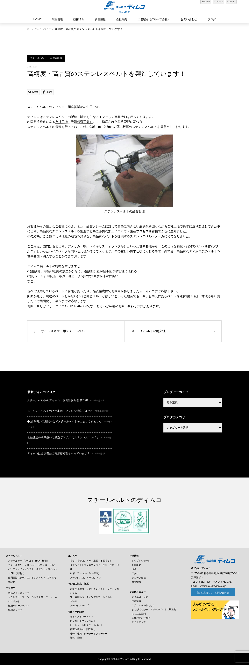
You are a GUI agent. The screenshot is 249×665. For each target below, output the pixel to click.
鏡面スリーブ (15, 609)
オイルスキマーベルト (81, 616)
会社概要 (136, 565)
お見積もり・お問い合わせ (212, 592)
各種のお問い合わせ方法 (126, 306)
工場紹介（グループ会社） (154, 19)
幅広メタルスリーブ (18, 593)
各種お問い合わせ (141, 617)
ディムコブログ (43, 29)
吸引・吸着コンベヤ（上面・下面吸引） (91, 560)
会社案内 (121, 19)
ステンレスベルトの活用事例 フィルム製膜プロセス (60, 410)
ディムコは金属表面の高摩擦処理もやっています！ (58, 453)
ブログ (212, 19)
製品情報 (57, 19)
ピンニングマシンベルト (83, 621)
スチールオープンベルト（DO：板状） (28, 560)
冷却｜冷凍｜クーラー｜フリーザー (88, 633)
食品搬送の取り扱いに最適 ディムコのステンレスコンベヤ (63, 437)
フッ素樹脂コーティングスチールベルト (91, 597)
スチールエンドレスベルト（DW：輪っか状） (32, 565)
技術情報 (78, 19)
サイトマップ (139, 622)
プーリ (73, 601)
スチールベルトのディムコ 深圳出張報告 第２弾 (57, 400)
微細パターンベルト (18, 605)
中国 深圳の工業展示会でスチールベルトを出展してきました (64, 421)
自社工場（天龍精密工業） (74, 121)
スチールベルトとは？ (143, 605)
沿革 (134, 569)
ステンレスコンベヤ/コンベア (85, 577)
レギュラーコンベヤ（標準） (85, 573)
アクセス (136, 573)
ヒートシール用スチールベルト (86, 625)
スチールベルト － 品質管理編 (46, 58)
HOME (37, 19)
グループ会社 (139, 577)
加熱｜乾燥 (76, 637)
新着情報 (100, 19)
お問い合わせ (189, 19)
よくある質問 (139, 613)
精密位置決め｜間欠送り (83, 629)
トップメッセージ (141, 560)
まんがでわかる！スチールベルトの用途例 (154, 609)
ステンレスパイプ (79, 605)
